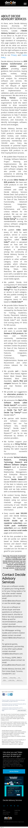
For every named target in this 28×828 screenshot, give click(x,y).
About (4, 810)
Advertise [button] (5, 677)
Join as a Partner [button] (14, 771)
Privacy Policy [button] (13, 677)
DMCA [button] (4, 680)
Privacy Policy (6, 814)
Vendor (16, 814)
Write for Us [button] (19, 680)
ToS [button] (19, 677)
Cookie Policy (17, 810)
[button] (4, 694)
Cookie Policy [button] (11, 680)
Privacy (14, 55)
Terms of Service (6, 812)
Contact (16, 812)
